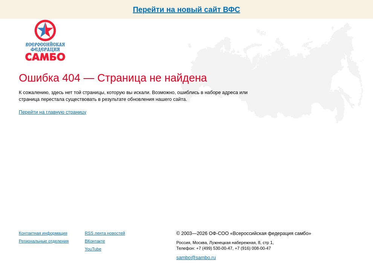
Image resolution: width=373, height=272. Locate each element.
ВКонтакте (95, 241)
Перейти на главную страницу (52, 112)
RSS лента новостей (105, 233)
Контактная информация (43, 233)
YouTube (93, 249)
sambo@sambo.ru (196, 257)
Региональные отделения (44, 241)
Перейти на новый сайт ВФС (186, 9)
